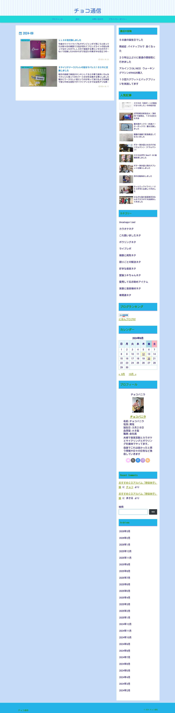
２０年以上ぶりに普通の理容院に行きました (137, 59)
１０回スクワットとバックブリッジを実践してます (137, 81)
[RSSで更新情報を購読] (147, 460)
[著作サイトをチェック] (128, 460)
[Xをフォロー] (133, 460)
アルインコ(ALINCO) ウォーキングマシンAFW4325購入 (136, 70)
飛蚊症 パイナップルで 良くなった (137, 48)
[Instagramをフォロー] (143, 460)
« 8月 (122, 374)
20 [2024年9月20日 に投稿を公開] (149, 358)
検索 (121, 507)
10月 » (132, 374)
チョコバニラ (138, 416)
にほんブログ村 (127, 319)
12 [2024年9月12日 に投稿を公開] (143, 354)
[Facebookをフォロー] (138, 460)
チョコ (129, 487)
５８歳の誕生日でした (131, 40)
